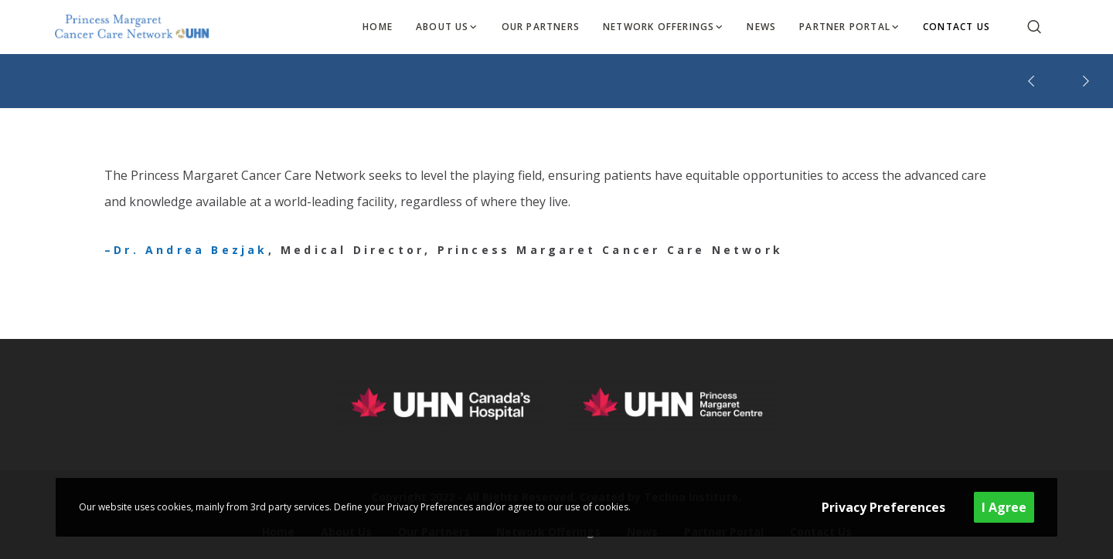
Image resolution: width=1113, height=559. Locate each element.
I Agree (1004, 507)
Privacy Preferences (883, 507)
